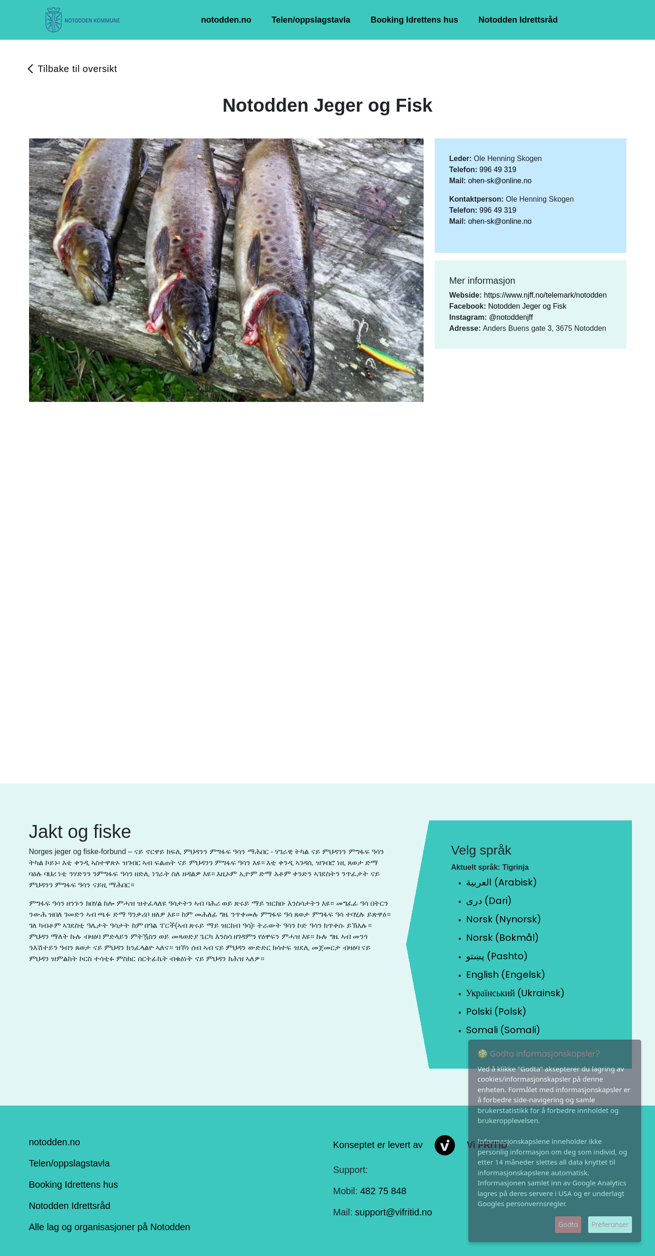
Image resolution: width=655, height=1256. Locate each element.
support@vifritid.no (393, 1212)
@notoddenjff (511, 317)
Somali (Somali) (503, 1029)
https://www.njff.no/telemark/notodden (545, 295)
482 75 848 (383, 1191)
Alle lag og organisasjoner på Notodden (109, 1227)
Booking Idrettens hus (414, 19)
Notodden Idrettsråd (518, 19)
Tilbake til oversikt (78, 69)
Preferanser (610, 1224)
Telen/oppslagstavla (310, 19)
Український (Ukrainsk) (515, 993)
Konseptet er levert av (378, 1144)
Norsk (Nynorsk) (503, 919)
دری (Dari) (489, 900)
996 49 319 (497, 169)
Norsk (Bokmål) (502, 937)
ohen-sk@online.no (499, 181)
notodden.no (226, 19)
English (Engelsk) (505, 974)
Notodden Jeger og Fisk (527, 306)
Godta (568, 1224)
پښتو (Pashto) (497, 956)
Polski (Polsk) (496, 1011)
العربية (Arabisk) (501, 882)
